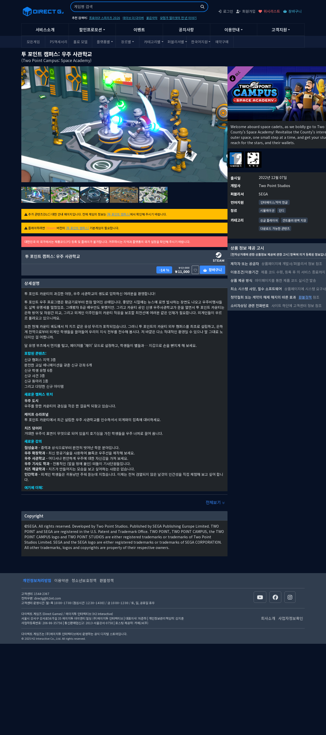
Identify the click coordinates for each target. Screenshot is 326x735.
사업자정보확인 (290, 618)
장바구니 (292, 11)
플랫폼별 (103, 41)
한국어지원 (199, 41)
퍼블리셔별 (176, 41)
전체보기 (215, 502)
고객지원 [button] (279, 29)
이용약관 (61, 580)
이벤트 (139, 29)
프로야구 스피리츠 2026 (104, 18)
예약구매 (222, 41)
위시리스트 (269, 11)
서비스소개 (45, 29)
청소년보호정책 (84, 580)
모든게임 (33, 41)
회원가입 (245, 11)
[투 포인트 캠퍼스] (118, 214)
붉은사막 (151, 18)
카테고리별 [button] (152, 41)
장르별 (126, 41)
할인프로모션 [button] (90, 29)
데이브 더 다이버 (133, 18)
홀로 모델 (80, 41)
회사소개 (268, 618)
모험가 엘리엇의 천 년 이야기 (178, 18)
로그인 (225, 11)
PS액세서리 (58, 41)
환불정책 (305, 297)
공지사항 (186, 29)
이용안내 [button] (232, 29)
